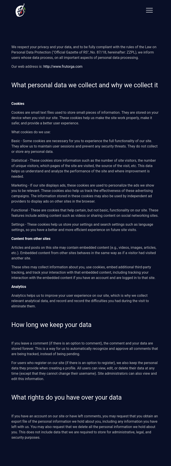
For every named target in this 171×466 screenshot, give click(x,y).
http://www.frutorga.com (63, 66)
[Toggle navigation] (149, 10)
